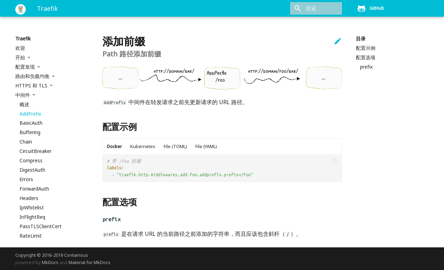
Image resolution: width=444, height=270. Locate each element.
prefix (366, 67)
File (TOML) (175, 146)
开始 (20, 57)
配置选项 (365, 57)
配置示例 (365, 48)
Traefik (23, 39)
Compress (31, 160)
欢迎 (20, 48)
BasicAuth (31, 123)
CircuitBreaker (36, 151)
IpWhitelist (32, 208)
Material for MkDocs (89, 262)
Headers (29, 198)
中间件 (23, 95)
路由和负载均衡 (33, 76)
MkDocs (50, 262)
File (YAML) (206, 146)
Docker (114, 146)
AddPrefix (30, 114)
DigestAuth (32, 170)
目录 (361, 39)
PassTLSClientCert (41, 226)
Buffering (30, 132)
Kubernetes (142, 146)
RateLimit (31, 236)
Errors (26, 179)
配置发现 (25, 67)
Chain (26, 142)
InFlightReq (32, 217)
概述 (24, 104)
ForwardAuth (34, 189)
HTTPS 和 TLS (32, 86)
